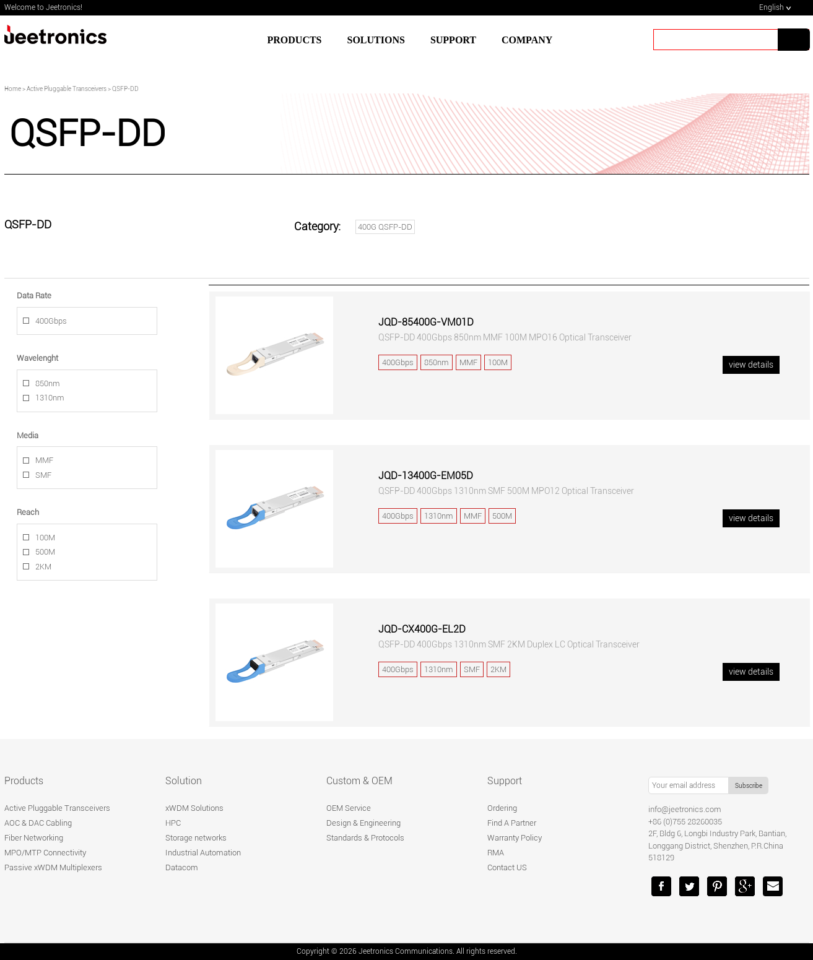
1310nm (49, 397)
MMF (44, 460)
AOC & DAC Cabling (38, 823)
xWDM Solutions (194, 808)
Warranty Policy (514, 837)
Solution (183, 781)
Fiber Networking (33, 837)
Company (527, 40)
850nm (47, 383)
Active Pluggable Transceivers (57, 808)
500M (45, 551)
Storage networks (196, 837)
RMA (495, 852)
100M (45, 537)
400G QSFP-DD (385, 226)
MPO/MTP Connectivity (45, 852)
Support (504, 781)
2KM (43, 566)
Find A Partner (511, 823)
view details (751, 365)
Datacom (181, 867)
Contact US (507, 867)
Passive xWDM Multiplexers (53, 867)
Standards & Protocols (365, 837)
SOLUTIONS (376, 40)
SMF (43, 475)
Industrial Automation (203, 852)
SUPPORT (453, 40)
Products (294, 40)
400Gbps (51, 321)
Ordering (502, 808)
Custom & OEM (359, 781)
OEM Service (348, 808)
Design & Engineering (363, 823)
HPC (173, 823)
